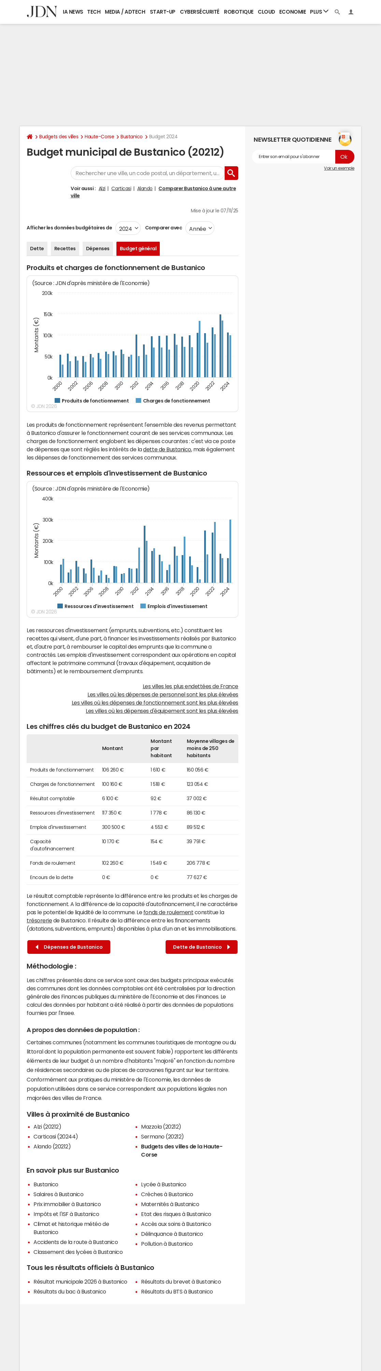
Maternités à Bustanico (170, 1204)
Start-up (162, 11)
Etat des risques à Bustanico (176, 1214)
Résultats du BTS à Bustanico (177, 1291)
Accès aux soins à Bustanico (176, 1224)
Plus (319, 11)
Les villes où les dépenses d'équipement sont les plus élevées (162, 710)
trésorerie (39, 920)
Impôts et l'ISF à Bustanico (66, 1214)
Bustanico (132, 136)
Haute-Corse (99, 136)
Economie (292, 11)
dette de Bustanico (167, 449)
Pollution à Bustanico (167, 1243)
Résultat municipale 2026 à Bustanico (80, 1281)
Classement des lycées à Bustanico (78, 1252)
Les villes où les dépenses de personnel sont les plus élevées (162, 694)
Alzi (102, 188)
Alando (145, 188)
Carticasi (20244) (55, 1136)
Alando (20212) (52, 1146)
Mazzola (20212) (161, 1126)
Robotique (239, 11)
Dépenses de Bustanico (69, 947)
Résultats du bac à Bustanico (69, 1291)
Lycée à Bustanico (163, 1184)
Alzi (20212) (47, 1126)
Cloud (266, 11)
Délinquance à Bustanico (172, 1233)
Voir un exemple (339, 168)
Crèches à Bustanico (167, 1194)
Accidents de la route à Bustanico (75, 1242)
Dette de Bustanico (201, 947)
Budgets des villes (58, 136)
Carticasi (121, 188)
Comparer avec (163, 227)
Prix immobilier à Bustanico (67, 1204)
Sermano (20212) (162, 1136)
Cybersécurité (200, 11)
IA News (73, 11)
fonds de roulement (168, 912)
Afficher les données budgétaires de (69, 227)
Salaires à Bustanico (58, 1194)
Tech (93, 11)
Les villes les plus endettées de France (190, 686)
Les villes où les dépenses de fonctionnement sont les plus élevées (155, 702)
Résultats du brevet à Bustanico (181, 1281)
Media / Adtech (125, 11)
